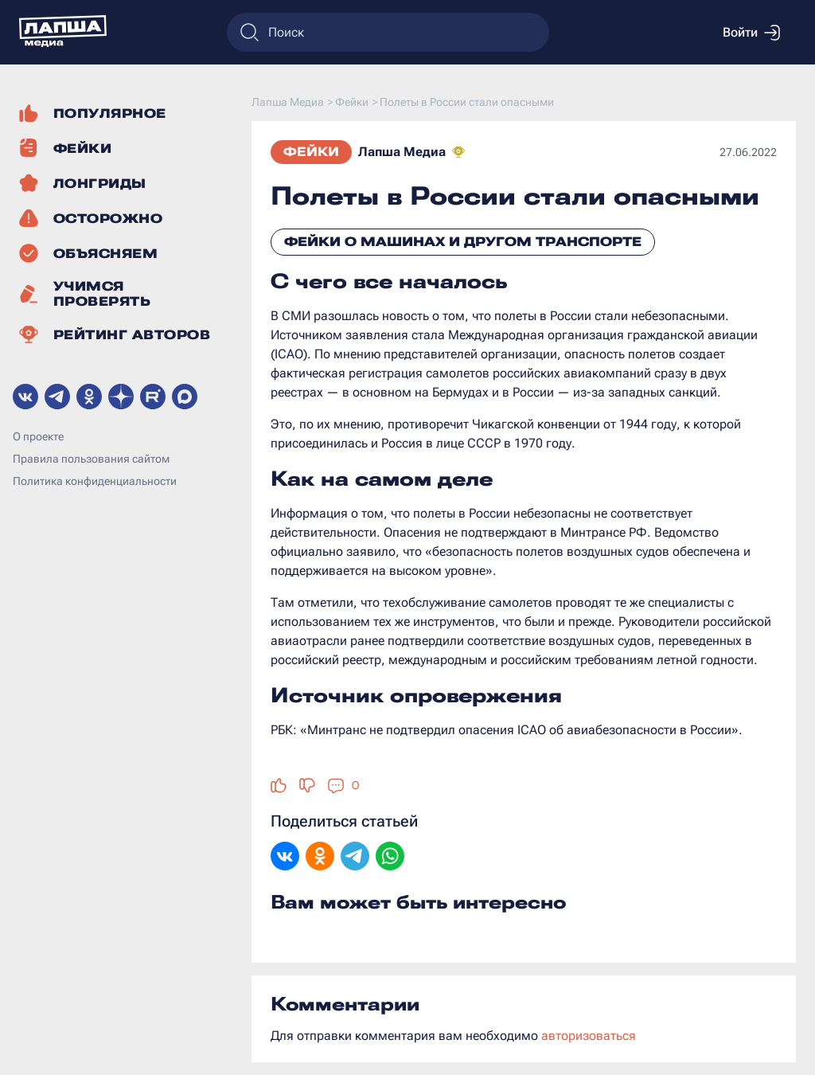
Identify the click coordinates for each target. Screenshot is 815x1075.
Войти (751, 33)
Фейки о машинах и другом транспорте (462, 241)
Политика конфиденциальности (95, 481)
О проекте (38, 436)
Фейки (311, 151)
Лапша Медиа (402, 151)
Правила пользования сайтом (91, 458)
